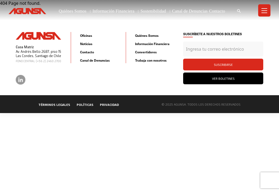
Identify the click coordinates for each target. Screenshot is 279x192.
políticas (85, 104)
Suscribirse (223, 64)
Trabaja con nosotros (151, 60)
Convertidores (146, 52)
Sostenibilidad (153, 11)
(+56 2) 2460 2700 (48, 61)
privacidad (109, 104)
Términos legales (54, 104)
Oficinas (86, 36)
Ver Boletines (223, 78)
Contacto (217, 11)
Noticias (86, 44)
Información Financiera (114, 11)
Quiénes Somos (73, 11)
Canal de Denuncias (189, 11)
